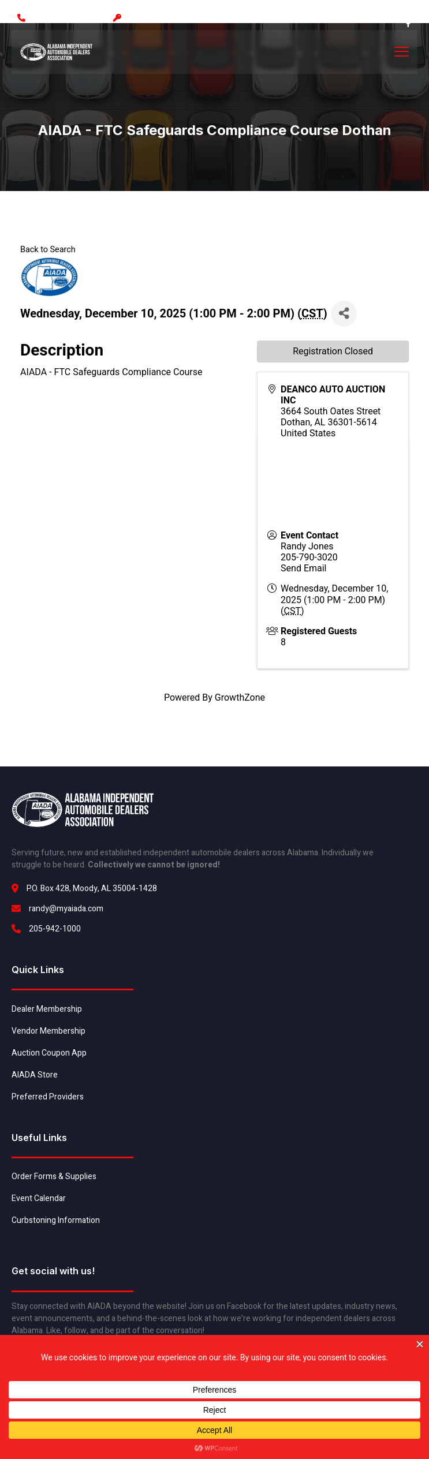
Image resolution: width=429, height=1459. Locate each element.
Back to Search (48, 250)
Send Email (303, 568)
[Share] (344, 314)
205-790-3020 (309, 557)
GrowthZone (240, 697)
